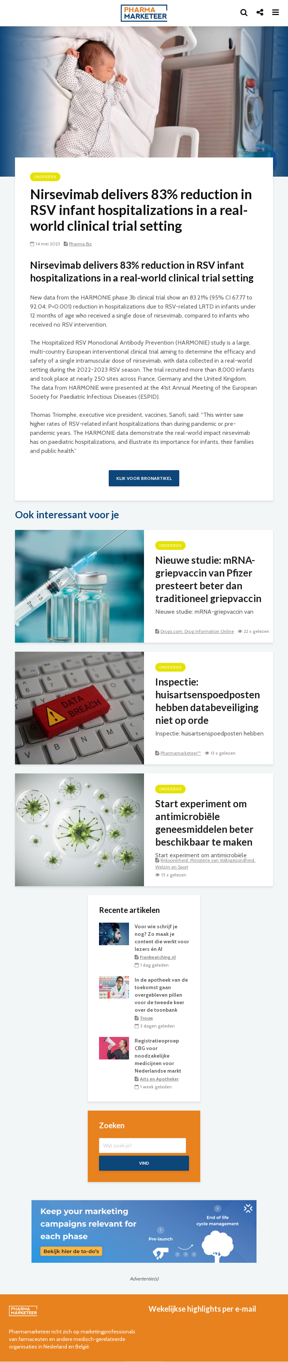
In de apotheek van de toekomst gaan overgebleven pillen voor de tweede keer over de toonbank (161, 994)
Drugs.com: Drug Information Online (197, 631)
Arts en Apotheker (159, 1079)
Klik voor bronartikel (144, 478)
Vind (144, 1163)
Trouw (146, 1018)
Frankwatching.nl (158, 957)
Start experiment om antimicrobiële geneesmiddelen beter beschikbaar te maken (204, 823)
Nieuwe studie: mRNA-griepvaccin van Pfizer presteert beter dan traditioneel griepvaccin (208, 579)
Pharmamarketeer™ (180, 753)
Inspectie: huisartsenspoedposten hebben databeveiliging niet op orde (207, 701)
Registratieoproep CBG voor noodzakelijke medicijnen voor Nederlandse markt (158, 1055)
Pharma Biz (80, 244)
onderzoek (45, 176)
